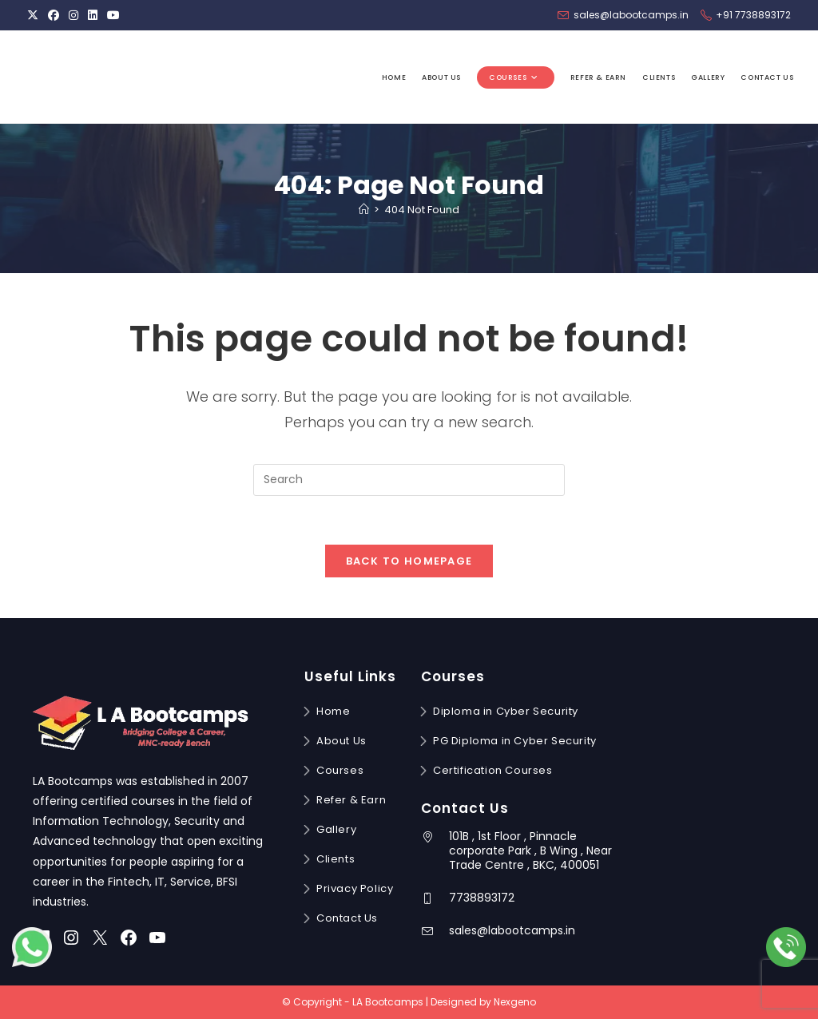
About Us (341, 740)
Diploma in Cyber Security (505, 711)
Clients (335, 858)
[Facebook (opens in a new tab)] (53, 15)
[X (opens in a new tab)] (35, 15)
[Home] (364, 209)
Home (333, 711)
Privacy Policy (354, 888)
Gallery (336, 829)
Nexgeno (515, 1002)
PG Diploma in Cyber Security (515, 740)
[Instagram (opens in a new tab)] (73, 15)
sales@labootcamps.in (512, 930)
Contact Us (347, 918)
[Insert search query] (409, 480)
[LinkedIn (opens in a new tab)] (92, 15)
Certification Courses (493, 770)
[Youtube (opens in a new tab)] (113, 15)
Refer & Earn (351, 799)
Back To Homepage (409, 561)
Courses (339, 770)
